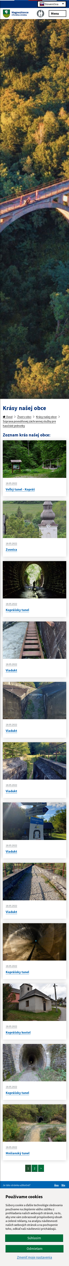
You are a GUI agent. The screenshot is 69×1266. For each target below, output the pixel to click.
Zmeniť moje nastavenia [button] (34, 1257)
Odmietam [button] (35, 1248)
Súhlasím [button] (34, 1238)
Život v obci (24, 417)
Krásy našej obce (46, 417)
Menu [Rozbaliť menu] (57, 13)
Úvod (8, 417)
